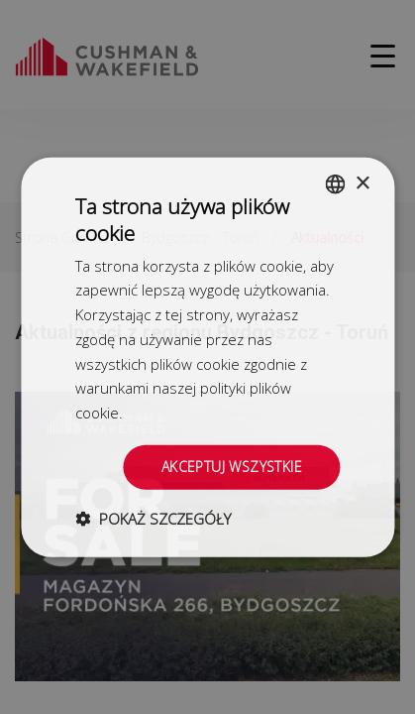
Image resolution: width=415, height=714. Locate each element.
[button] (153, 518)
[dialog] (207, 357)
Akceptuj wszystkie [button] (231, 466)
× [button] (362, 183)
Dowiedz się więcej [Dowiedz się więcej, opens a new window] (189, 412)
